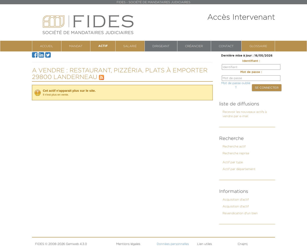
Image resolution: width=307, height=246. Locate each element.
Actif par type (233, 162)
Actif (103, 46)
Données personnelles (173, 243)
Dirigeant (160, 46)
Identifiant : (251, 61)
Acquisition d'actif (236, 199)
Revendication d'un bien (240, 213)
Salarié (130, 46)
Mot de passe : (251, 72)
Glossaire (258, 46)
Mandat (76, 46)
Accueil (46, 46)
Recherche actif (234, 146)
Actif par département (239, 168)
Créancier (194, 46)
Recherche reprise (236, 153)
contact (226, 46)
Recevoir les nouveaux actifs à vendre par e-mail (245, 114)
